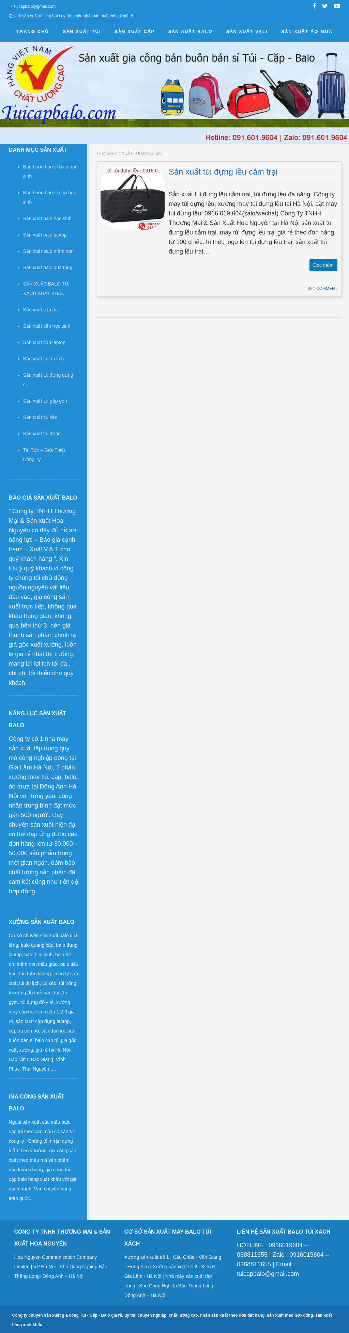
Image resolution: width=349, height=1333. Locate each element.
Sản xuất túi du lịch (43, 358)
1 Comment (325, 288)
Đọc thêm (323, 265)
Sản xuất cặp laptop (44, 342)
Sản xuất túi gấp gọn (45, 401)
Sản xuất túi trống (42, 433)
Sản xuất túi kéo (40, 417)
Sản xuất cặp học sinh (47, 326)
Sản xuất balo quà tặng (48, 267)
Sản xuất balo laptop (45, 235)
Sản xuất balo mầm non (48, 251)
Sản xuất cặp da (40, 309)
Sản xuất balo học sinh (47, 218)
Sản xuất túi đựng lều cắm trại (223, 171)
